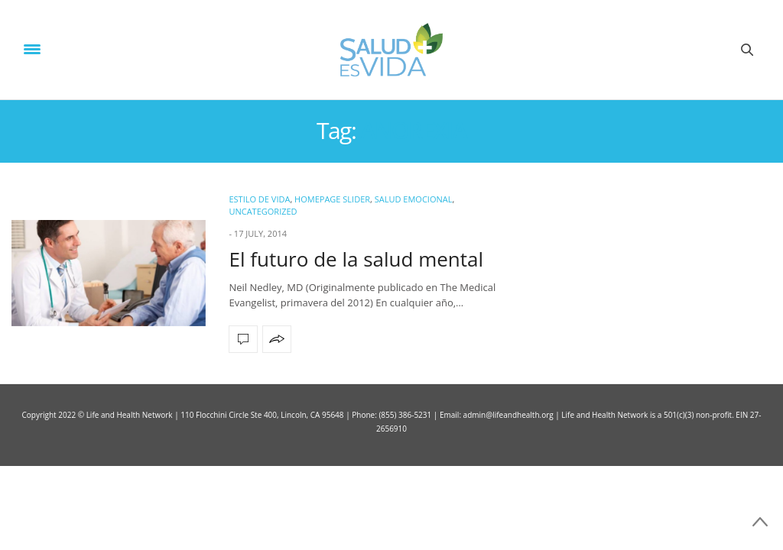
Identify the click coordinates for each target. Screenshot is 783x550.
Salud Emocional (414, 199)
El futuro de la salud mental (356, 259)
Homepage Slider (332, 199)
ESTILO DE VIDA (259, 199)
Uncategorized (263, 211)
